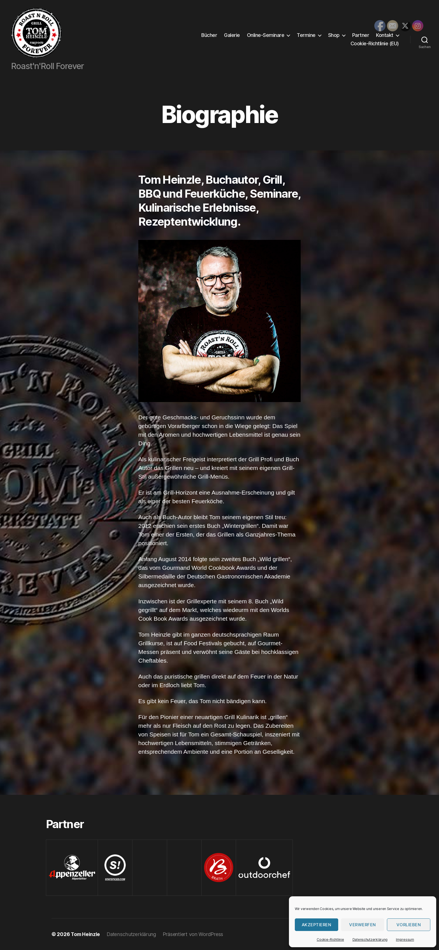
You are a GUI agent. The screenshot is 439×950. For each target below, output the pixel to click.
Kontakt (384, 35)
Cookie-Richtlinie (330, 939)
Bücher (209, 35)
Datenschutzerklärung (370, 939)
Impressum (405, 939)
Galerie (232, 35)
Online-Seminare (265, 35)
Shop (334, 35)
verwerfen (362, 924)
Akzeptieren (316, 924)
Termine (306, 35)
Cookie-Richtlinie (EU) (375, 43)
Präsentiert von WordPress (194, 934)
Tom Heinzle (86, 934)
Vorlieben (408, 924)
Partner (360, 35)
